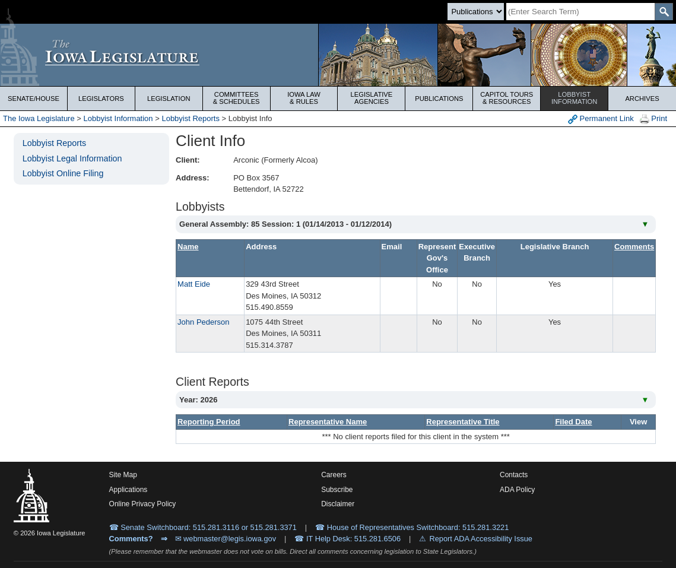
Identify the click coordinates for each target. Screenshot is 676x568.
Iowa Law (304, 98)
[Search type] (476, 11)
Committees (236, 98)
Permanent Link (601, 119)
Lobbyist (574, 98)
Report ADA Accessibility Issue (480, 538)
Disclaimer (337, 504)
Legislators (101, 98)
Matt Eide (193, 284)
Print (653, 119)
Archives (642, 98)
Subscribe (337, 490)
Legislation (169, 98)
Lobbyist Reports (190, 118)
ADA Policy (517, 490)
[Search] (580, 11)
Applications (128, 490)
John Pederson (203, 322)
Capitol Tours (506, 98)
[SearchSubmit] (664, 11)
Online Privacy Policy (142, 504)
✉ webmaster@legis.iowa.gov (226, 538)
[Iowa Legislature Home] (338, 55)
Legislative (371, 98)
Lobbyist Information (118, 118)
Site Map (123, 475)
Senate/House (33, 98)
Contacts (514, 475)
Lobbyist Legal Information (72, 158)
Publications (439, 98)
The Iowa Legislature (39, 118)
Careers (334, 475)
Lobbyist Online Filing (63, 173)
